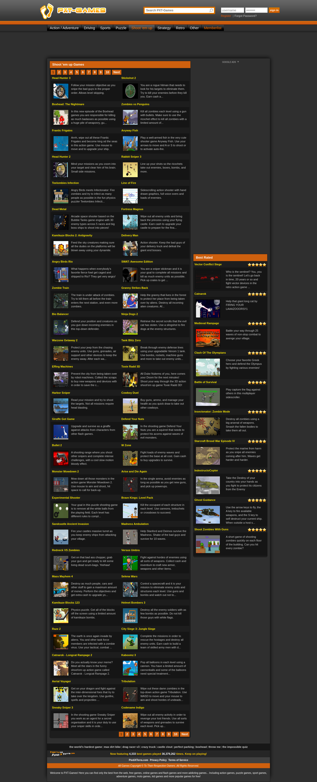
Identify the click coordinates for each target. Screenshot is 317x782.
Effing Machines (62, 366)
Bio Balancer (60, 314)
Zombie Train (60, 287)
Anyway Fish (129, 130)
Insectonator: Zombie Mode (212, 411)
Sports (105, 28)
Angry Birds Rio (62, 261)
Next (116, 72)
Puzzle (121, 28)
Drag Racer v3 (130, 746)
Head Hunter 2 (61, 156)
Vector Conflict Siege (208, 264)
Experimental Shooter (66, 497)
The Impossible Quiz (235, 746)
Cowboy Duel (130, 392)
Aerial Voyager (61, 681)
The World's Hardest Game (85, 746)
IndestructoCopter (206, 470)
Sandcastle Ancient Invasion (70, 523)
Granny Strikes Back (134, 287)
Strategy (164, 28)
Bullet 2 (57, 445)
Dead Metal (59, 209)
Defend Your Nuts (132, 418)
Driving (89, 28)
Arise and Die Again (134, 471)
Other (194, 28)
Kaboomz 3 (128, 655)
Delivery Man (129, 235)
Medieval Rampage (206, 323)
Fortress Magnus (132, 209)
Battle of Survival (205, 382)
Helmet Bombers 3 (133, 602)
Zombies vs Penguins (135, 104)
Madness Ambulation (135, 523)
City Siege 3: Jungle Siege (138, 628)
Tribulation (128, 681)
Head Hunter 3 (61, 77)
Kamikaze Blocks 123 (65, 602)
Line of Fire (128, 182)
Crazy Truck (148, 746)
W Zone (126, 445)
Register (226, 15)
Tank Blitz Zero (131, 340)
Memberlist (212, 28)
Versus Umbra (130, 550)
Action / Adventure (64, 28)
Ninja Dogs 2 (129, 314)
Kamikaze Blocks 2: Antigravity (72, 235)
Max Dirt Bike (112, 746)
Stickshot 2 (128, 77)
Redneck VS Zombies (66, 550)
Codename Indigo (132, 707)
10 (107, 72)
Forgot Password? (246, 15)
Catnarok (200, 293)
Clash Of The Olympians (210, 352)
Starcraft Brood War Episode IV (214, 441)
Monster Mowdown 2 (65, 471)
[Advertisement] (158, 44)
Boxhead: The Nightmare (68, 104)
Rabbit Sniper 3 (131, 156)
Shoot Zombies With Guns (211, 529)
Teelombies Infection (65, 182)
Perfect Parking (184, 746)
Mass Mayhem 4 (62, 576)
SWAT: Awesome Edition (137, 261)
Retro (180, 28)
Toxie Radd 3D (130, 366)
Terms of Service (178, 760)
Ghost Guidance (204, 499)
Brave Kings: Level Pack (137, 497)
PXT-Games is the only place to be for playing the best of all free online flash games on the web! (84, 10)
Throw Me (215, 746)
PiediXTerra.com (138, 760)
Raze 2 (56, 628)
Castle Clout (165, 746)
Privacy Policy (158, 760)
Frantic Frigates (62, 130)
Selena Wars (129, 576)
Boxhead (201, 746)
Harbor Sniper (61, 392)
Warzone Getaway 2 (65, 340)
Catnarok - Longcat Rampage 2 (72, 655)
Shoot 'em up (141, 28)
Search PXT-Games (159, 10)
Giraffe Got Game (63, 418)
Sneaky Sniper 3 (62, 707)
